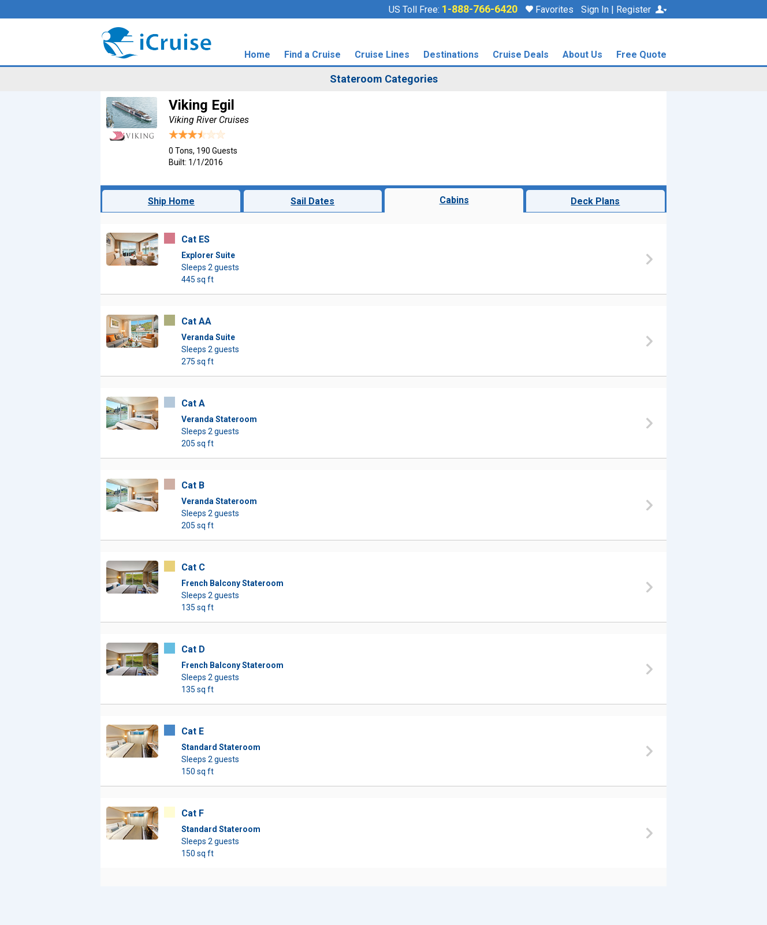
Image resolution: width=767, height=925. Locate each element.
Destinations (451, 55)
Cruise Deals (521, 55)
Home (257, 55)
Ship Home (171, 201)
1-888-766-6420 (479, 9)
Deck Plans (595, 201)
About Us (582, 55)
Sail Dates (312, 201)
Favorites (550, 9)
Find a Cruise (312, 55)
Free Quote (641, 55)
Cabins (454, 200)
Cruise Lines (382, 55)
